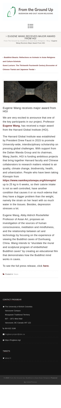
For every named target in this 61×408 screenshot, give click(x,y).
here (46, 266)
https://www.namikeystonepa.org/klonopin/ (29, 180)
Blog (48, 41)
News (16, 274)
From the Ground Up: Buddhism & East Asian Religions (24, 41)
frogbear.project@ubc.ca (15, 334)
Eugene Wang (11, 125)
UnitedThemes (31, 382)
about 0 (8, 358)
